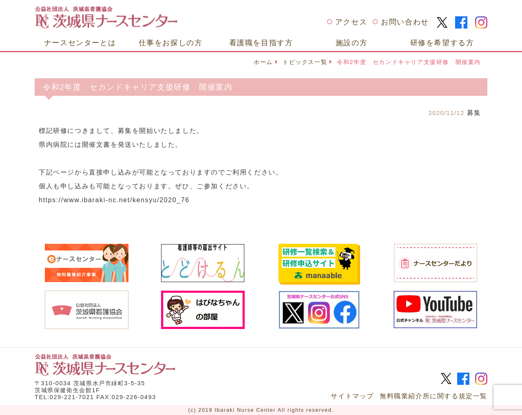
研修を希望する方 (442, 42)
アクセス (351, 22)
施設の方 (351, 42)
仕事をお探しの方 (171, 42)
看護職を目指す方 (261, 42)
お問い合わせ (405, 22)
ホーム (263, 62)
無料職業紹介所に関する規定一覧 (433, 396)
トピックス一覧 (305, 62)
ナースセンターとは (80, 42)
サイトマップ (352, 396)
